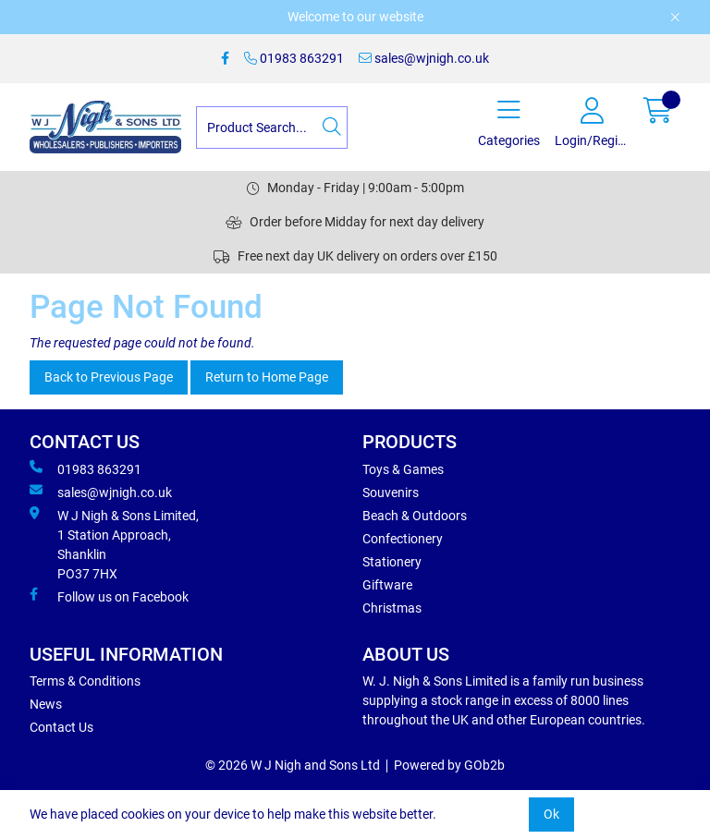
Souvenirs (390, 492)
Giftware (387, 585)
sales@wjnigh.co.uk (424, 58)
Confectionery (402, 538)
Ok (551, 814)
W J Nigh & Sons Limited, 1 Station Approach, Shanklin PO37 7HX (114, 543)
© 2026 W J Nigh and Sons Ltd (292, 765)
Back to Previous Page (108, 377)
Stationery (392, 561)
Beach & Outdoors (414, 515)
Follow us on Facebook (109, 596)
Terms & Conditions (85, 681)
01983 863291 (294, 58)
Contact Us (61, 727)
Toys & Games (403, 469)
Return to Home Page (266, 377)
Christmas (392, 608)
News (46, 704)
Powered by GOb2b (449, 765)
